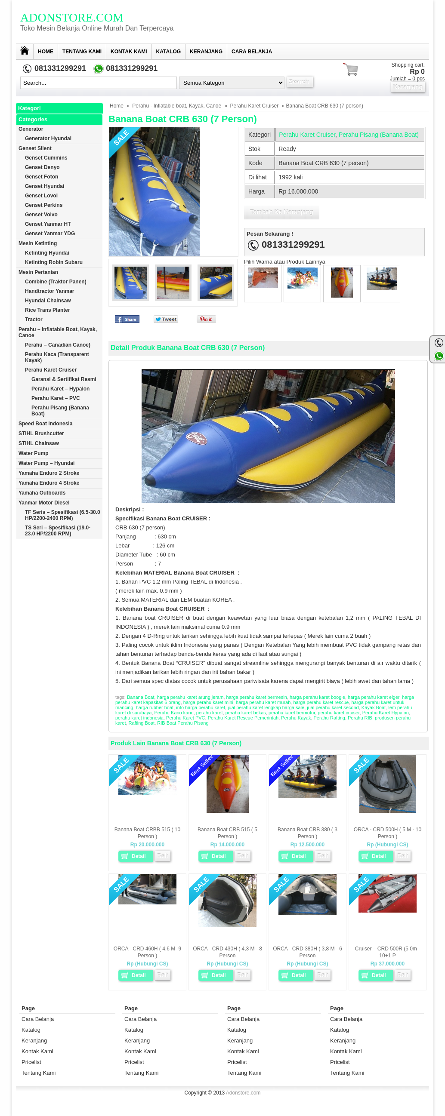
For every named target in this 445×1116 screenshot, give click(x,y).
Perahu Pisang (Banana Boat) (379, 134)
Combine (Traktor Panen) (56, 282)
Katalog (168, 52)
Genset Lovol (41, 196)
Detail (139, 856)
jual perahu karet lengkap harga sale (266, 707)
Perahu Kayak (296, 717)
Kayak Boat (374, 707)
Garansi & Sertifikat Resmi (63, 379)
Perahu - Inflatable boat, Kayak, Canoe (176, 106)
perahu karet (209, 712)
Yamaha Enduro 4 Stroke (49, 483)
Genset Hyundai (44, 186)
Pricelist (31, 1062)
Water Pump (34, 453)
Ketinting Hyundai (47, 253)
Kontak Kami (129, 52)
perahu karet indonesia (139, 717)
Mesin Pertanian (38, 272)
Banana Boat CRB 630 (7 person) (182, 119)
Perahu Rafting (329, 717)
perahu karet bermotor (292, 712)
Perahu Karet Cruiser (254, 106)
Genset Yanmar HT (48, 224)
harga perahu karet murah (263, 702)
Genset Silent (35, 148)
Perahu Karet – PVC (55, 398)
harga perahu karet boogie (317, 697)
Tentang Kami (82, 52)
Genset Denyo (42, 167)
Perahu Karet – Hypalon (60, 389)
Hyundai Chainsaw (48, 301)
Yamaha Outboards (42, 493)
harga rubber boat (154, 707)
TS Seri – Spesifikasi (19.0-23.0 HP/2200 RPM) (57, 531)
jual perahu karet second (332, 707)
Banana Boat (141, 697)
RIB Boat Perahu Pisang (182, 723)
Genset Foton (41, 177)
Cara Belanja (252, 52)
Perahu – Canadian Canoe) (57, 345)
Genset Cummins (46, 158)
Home (45, 52)
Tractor (34, 320)
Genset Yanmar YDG (50, 234)
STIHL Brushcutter (41, 433)
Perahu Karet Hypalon (385, 712)
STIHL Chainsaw (39, 443)
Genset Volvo (41, 215)
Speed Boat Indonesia (45, 424)
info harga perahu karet (200, 707)
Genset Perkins (43, 205)
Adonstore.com (72, 17)
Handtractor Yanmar (49, 291)
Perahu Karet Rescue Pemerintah (243, 717)
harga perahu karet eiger (373, 697)
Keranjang (206, 52)
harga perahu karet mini (208, 702)
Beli (162, 855)
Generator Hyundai (48, 138)
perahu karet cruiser (338, 712)
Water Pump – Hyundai (46, 463)
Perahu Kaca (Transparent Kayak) (57, 357)
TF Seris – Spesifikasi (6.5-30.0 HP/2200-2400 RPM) (62, 515)
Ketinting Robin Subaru (54, 262)
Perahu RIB (360, 717)
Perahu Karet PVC (185, 717)
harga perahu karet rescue (321, 702)
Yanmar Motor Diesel (44, 503)
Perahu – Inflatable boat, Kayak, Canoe (58, 332)
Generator (31, 129)
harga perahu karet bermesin (256, 697)
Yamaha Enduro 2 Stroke (49, 473)
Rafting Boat (142, 723)
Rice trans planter (47, 310)
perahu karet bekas (246, 712)
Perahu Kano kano (174, 712)
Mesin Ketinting (38, 243)
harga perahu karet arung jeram (190, 697)
